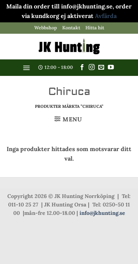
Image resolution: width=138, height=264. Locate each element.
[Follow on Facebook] (82, 67)
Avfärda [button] (106, 15)
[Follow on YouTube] (111, 67)
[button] (26, 67)
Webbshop (45, 28)
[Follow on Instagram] (92, 67)
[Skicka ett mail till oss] (101, 67)
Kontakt (71, 28)
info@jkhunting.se (102, 213)
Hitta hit (94, 28)
